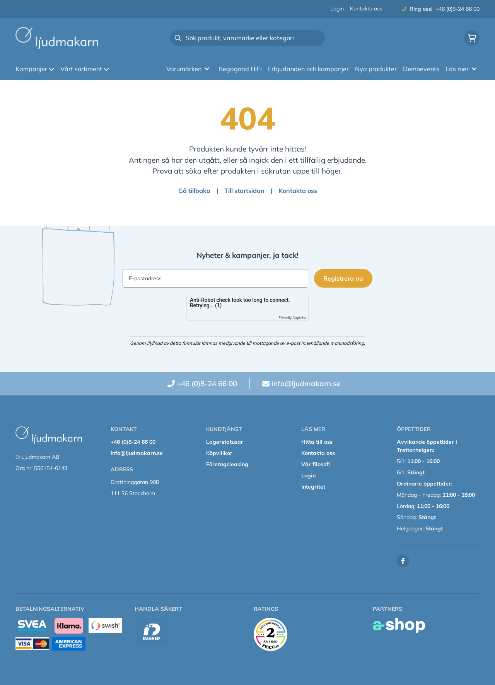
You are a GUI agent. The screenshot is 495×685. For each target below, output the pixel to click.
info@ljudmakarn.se (305, 383)
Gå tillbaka (194, 190)
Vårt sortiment (84, 69)
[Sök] (247, 38)
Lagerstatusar (224, 441)
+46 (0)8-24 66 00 (457, 8)
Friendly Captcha (292, 318)
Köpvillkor (219, 453)
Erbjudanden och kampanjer (308, 69)
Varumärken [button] (187, 69)
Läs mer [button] (461, 69)
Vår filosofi (315, 464)
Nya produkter (376, 69)
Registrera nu (344, 278)
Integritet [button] (313, 486)
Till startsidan (244, 190)
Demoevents (421, 69)
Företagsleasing (227, 464)
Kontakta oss (366, 8)
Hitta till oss (317, 441)
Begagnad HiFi (240, 69)
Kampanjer (34, 69)
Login (337, 8)
